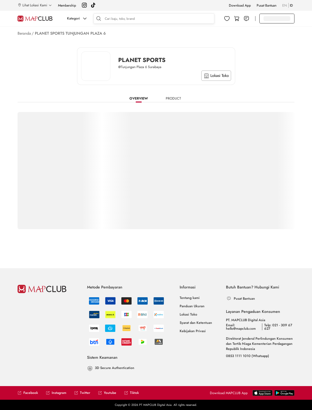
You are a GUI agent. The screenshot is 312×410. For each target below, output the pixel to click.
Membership (67, 5)
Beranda (24, 33)
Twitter (82, 392)
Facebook (28, 392)
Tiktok (131, 392)
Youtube (107, 392)
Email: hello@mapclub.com (241, 326)
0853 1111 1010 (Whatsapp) (247, 355)
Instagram (56, 392)
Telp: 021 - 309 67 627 (278, 326)
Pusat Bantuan (266, 5)
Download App (240, 5)
